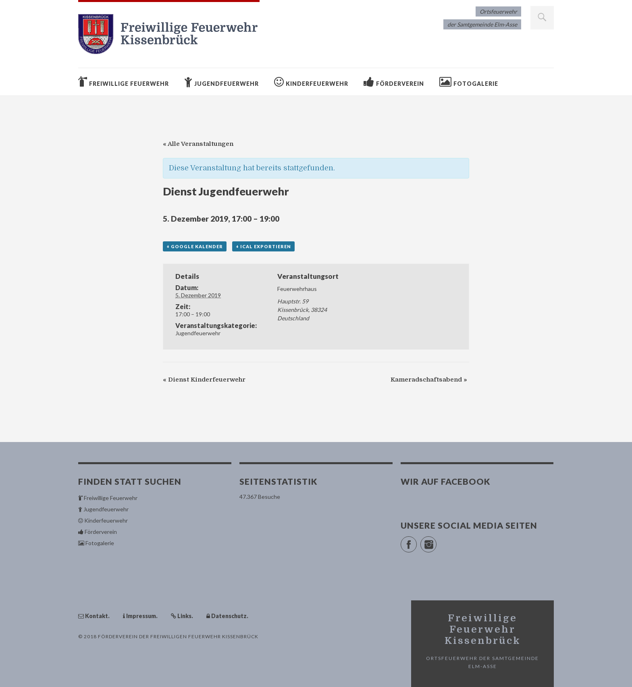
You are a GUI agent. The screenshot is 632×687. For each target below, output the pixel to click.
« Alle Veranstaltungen (198, 143)
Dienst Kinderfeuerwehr (204, 379)
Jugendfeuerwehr (197, 333)
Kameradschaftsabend (429, 379)
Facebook (416, 541)
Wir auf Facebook (446, 481)
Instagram (436, 541)
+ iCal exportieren (263, 246)
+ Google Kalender (194, 246)
